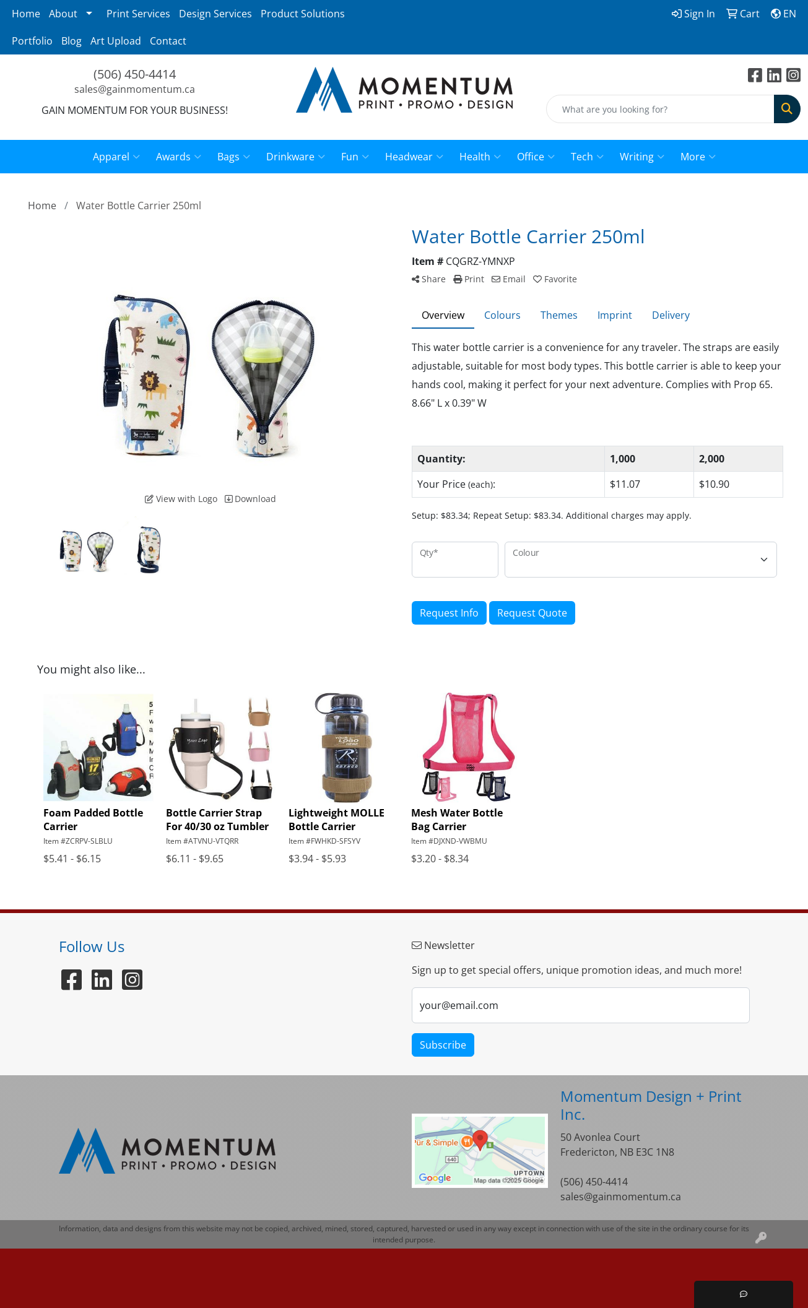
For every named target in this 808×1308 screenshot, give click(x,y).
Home (26, 13)
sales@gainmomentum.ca (134, 89)
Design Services (215, 13)
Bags (233, 156)
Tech (587, 156)
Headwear (414, 156)
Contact (168, 41)
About (63, 13)
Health (480, 156)
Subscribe (443, 1045)
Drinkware (295, 156)
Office (536, 156)
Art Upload (115, 41)
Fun (355, 156)
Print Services (138, 13)
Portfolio (32, 41)
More (698, 156)
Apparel (116, 156)
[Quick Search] (660, 109)
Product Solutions (303, 13)
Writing (642, 156)
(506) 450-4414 (134, 74)
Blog (71, 41)
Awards (178, 156)
